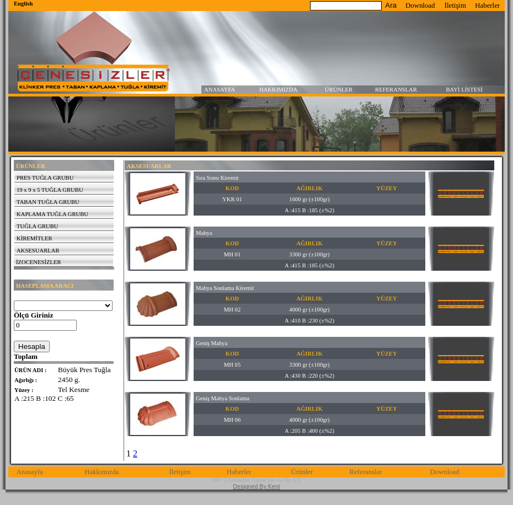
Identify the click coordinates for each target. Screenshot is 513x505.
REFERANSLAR (396, 90)
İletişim (455, 5)
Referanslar (366, 472)
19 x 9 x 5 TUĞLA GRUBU (50, 190)
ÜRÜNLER (338, 90)
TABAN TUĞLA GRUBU (48, 202)
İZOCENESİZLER (38, 262)
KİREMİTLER (34, 238)
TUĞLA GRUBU (37, 226)
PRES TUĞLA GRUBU (45, 178)
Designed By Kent (256, 486)
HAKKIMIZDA (278, 90)
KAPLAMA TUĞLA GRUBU (52, 214)
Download (420, 5)
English (23, 4)
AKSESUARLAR (38, 251)
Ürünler (302, 472)
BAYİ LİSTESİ (464, 90)
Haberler (487, 5)
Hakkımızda (101, 472)
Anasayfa (30, 472)
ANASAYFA (219, 90)
